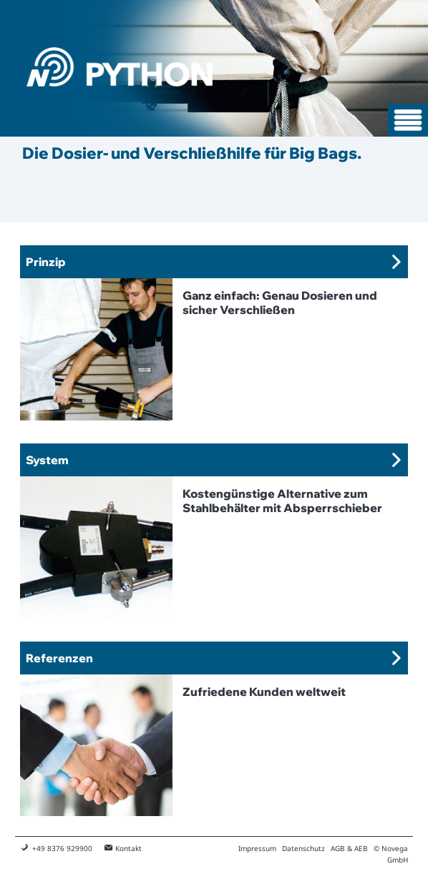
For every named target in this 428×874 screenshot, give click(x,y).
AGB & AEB (349, 848)
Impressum (257, 848)
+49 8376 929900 (62, 848)
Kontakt (128, 848)
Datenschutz (303, 848)
